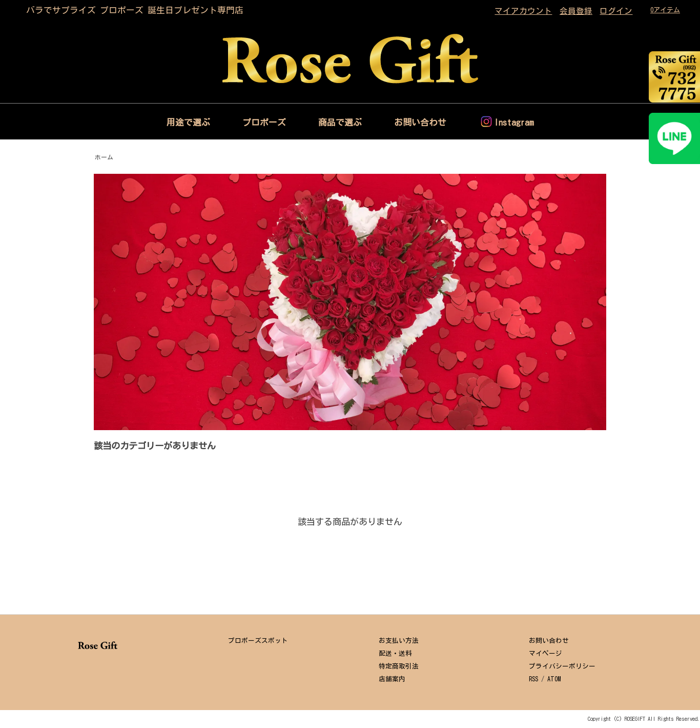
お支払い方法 (399, 640)
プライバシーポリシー (562, 666)
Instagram (514, 122)
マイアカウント (523, 11)
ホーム (104, 157)
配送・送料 (395, 653)
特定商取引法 (399, 666)
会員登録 (576, 11)
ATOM (554, 679)
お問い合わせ (420, 122)
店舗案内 (392, 679)
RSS (533, 679)
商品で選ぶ (340, 122)
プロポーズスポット (258, 640)
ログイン (616, 11)
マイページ (545, 653)
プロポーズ (264, 122)
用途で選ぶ (188, 122)
